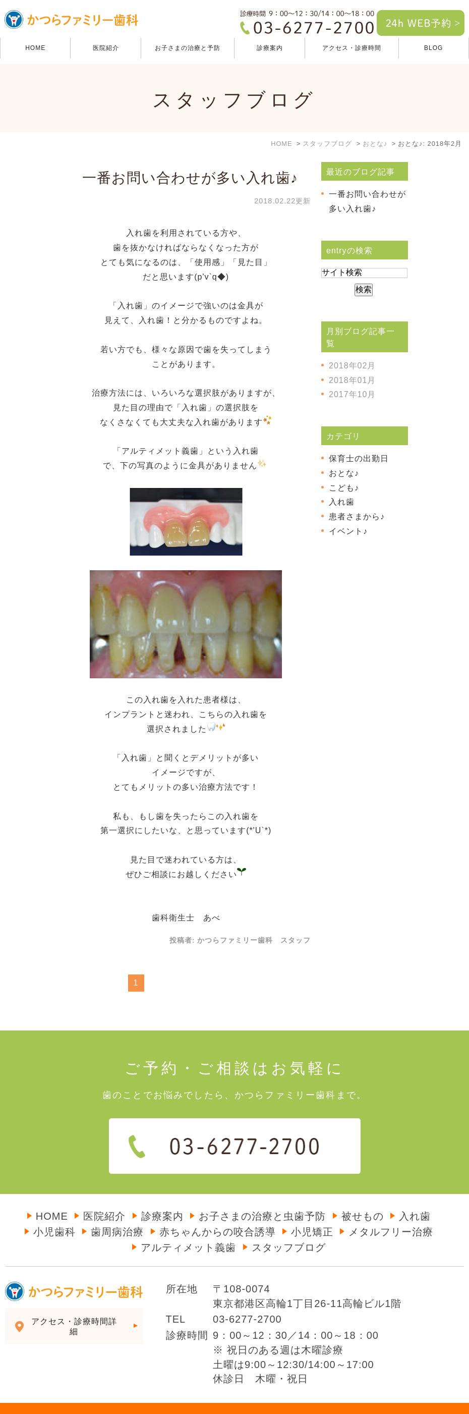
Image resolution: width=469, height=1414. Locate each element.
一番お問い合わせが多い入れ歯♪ (190, 178)
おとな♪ (344, 473)
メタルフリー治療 (390, 1211)
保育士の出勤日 (359, 458)
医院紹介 (106, 47)
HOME (35, 47)
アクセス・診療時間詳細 (74, 1306)
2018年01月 (352, 380)
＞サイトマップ (26, 1398)
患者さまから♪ (357, 516)
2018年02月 (352, 365)
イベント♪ (348, 531)
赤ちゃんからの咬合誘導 (217, 1211)
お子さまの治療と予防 (187, 47)
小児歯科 (54, 1211)
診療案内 (162, 1196)
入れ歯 (342, 502)
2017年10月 (352, 394)
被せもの (362, 1196)
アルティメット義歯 (188, 1227)
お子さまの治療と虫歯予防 (262, 1196)
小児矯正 (312, 1211)
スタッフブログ (289, 1227)
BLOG (433, 47)
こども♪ (344, 487)
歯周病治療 (117, 1211)
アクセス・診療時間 (351, 47)
